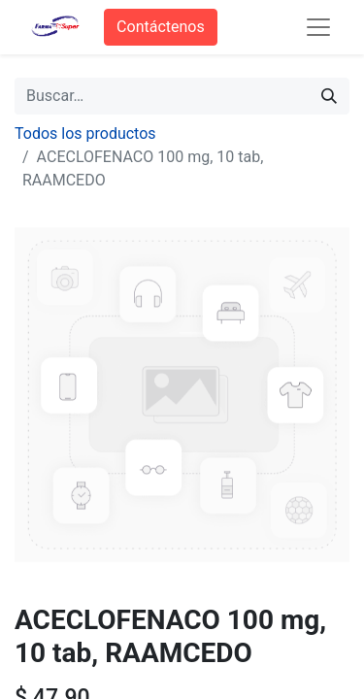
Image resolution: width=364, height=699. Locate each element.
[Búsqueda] (329, 96)
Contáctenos (160, 26)
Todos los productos (85, 133)
